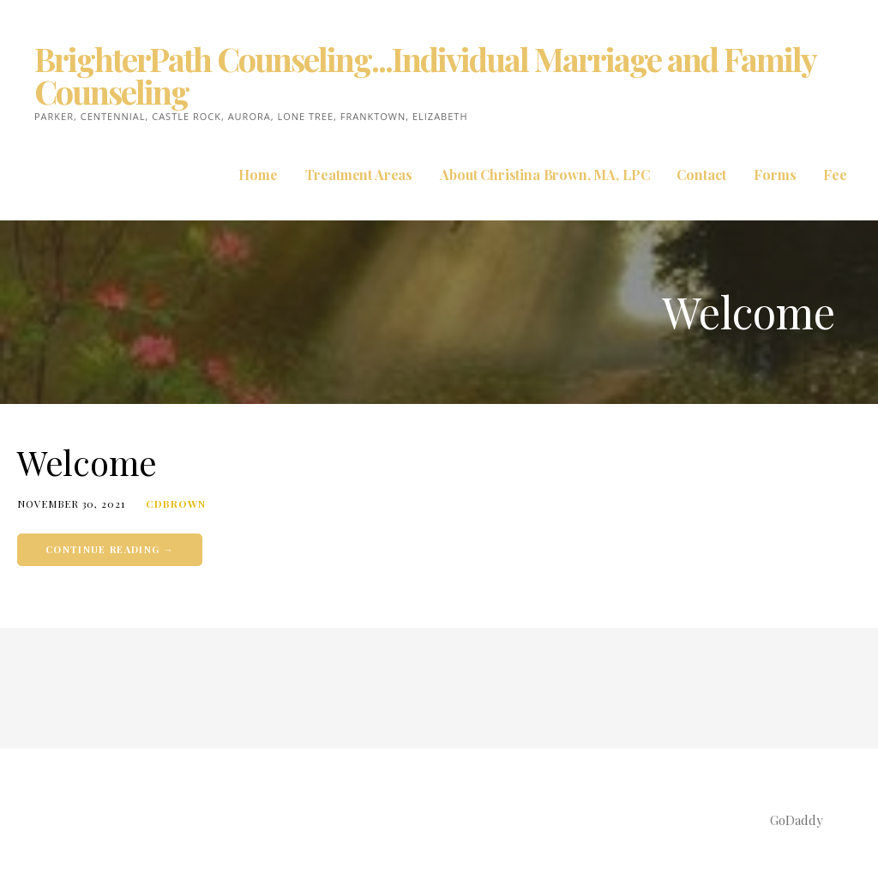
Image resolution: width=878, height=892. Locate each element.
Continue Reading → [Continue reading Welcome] (109, 549)
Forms (775, 175)
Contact (701, 175)
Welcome (87, 462)
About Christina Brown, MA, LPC (544, 175)
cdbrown (176, 503)
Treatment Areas (359, 175)
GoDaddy (796, 820)
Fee (835, 175)
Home (257, 175)
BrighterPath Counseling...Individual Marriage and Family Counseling (424, 75)
